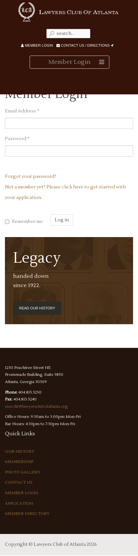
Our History (20, 451)
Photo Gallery (23, 472)
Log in (62, 220)
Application (19, 503)
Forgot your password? (30, 177)
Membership (19, 461)
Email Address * (22, 111)
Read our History (37, 308)
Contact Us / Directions (85, 45)
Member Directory (27, 513)
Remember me (27, 222)
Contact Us (19, 482)
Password (17, 139)
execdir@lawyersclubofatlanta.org (36, 406)
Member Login (37, 45)
